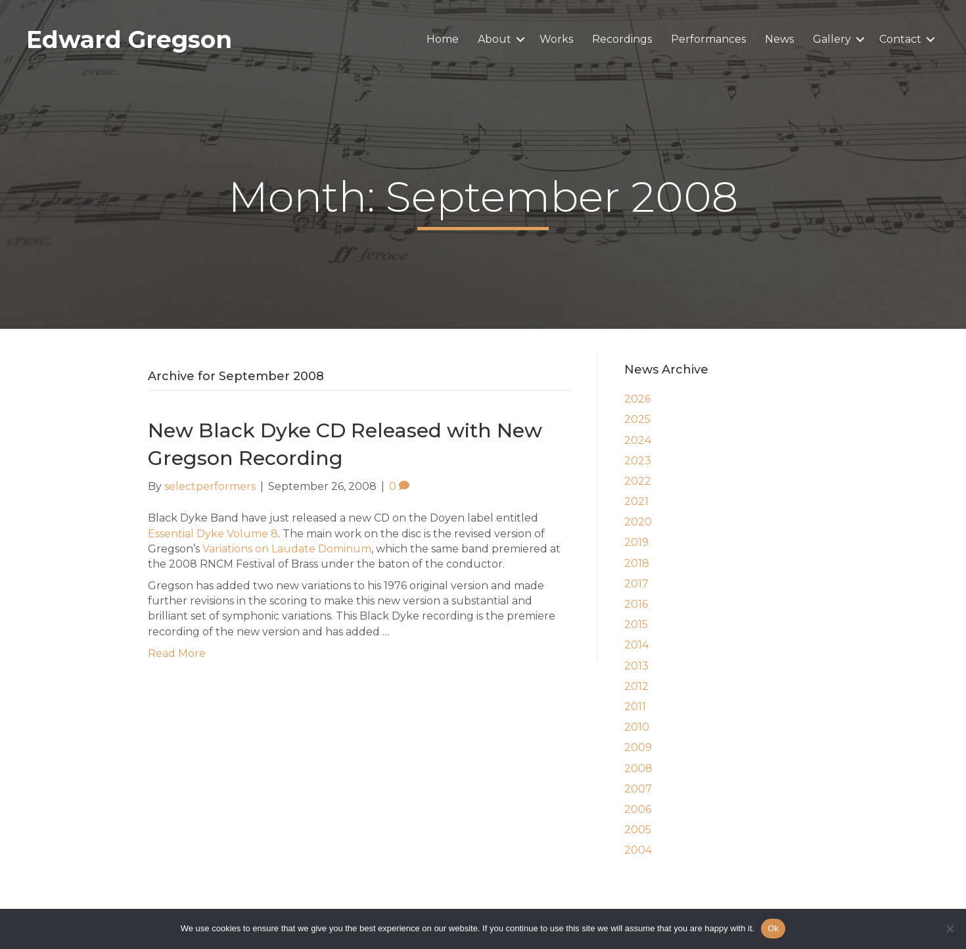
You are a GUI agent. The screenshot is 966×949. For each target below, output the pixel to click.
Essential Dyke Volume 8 (213, 533)
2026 (637, 399)
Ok (773, 928)
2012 (636, 686)
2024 (637, 440)
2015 (636, 624)
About (494, 39)
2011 (635, 706)
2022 (637, 481)
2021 (636, 501)
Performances (708, 39)
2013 (636, 666)
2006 (637, 809)
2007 (638, 789)
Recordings (622, 39)
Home (442, 39)
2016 (636, 604)
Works (556, 39)
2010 (636, 727)
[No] (949, 928)
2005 (637, 829)
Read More (177, 653)
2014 (636, 645)
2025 (637, 419)
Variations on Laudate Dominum (286, 549)
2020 (638, 522)
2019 (636, 542)
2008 (638, 768)
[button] (520, 39)
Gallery (832, 39)
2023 (637, 460)
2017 (636, 583)
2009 (638, 747)
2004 (638, 850)
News (779, 39)
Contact (900, 39)
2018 (636, 563)
